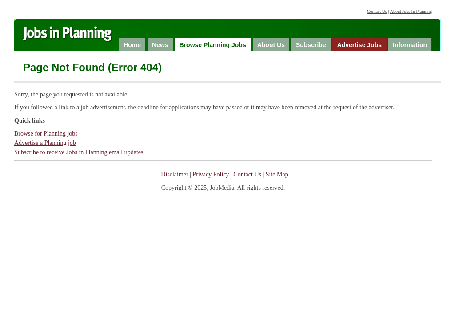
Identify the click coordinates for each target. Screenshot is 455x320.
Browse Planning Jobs (213, 44)
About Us (271, 44)
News (160, 44)
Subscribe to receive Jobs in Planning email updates (78, 152)
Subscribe (311, 44)
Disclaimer (174, 174)
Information (410, 44)
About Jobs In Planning (411, 11)
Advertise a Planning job (45, 143)
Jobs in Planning (75, 36)
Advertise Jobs (359, 44)
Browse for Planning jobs (46, 133)
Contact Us (377, 11)
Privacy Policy (211, 174)
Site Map (277, 174)
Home (132, 44)
